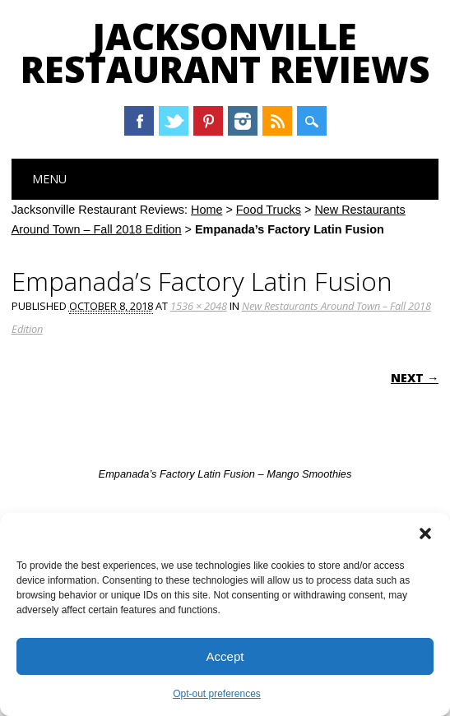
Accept (225, 656)
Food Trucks (268, 209)
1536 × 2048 (198, 305)
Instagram (242, 121)
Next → (414, 378)
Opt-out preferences (217, 694)
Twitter (173, 121)
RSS (277, 121)
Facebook (139, 121)
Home (206, 209)
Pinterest (208, 121)
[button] (425, 533)
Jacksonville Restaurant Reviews (225, 53)
